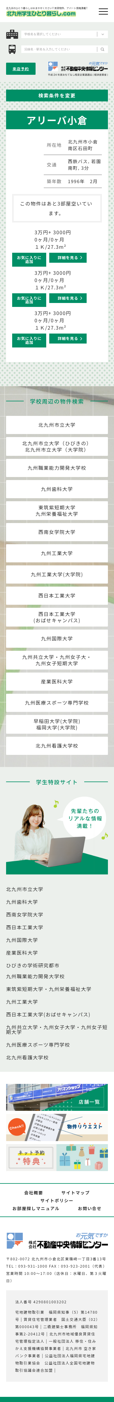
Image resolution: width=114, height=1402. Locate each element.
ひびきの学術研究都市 (33, 965)
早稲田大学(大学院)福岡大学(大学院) (57, 724)
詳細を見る (68, 257)
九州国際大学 (57, 638)
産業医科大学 (57, 681)
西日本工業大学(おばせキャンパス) (57, 617)
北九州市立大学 (57, 424)
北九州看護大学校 (57, 745)
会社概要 (33, 1193)
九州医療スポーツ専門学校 (57, 702)
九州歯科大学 (57, 488)
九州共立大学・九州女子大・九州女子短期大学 (57, 660)
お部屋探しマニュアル (36, 1208)
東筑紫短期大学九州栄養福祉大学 (57, 510)
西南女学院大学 (57, 531)
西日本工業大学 (57, 595)
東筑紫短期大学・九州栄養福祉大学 (49, 988)
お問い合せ (90, 1208)
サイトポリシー (57, 1200)
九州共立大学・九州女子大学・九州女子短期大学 (57, 1029)
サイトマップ (75, 1193)
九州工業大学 (57, 553)
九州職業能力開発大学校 (57, 467)
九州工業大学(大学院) (57, 574)
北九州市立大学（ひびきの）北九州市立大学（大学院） (57, 446)
